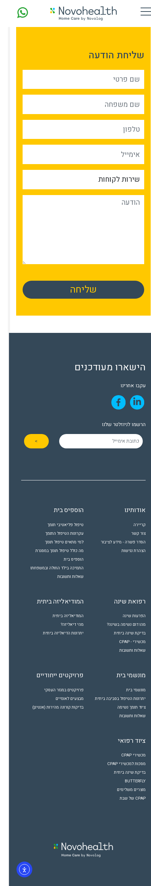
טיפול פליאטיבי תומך (57, 525)
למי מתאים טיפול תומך (56, 542)
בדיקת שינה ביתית (122, 633)
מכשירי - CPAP (124, 642)
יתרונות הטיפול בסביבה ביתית (112, 699)
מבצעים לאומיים (62, 699)
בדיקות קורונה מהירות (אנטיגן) (50, 707)
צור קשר (130, 533)
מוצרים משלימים (123, 790)
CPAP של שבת (125, 798)
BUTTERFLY (127, 781)
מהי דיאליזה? (64, 624)
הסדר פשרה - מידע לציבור (115, 542)
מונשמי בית (128, 690)
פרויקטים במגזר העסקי (56, 690)
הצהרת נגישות (126, 551)
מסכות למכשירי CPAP (118, 764)
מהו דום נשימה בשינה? (118, 624)
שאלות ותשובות (62, 577)
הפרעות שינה (126, 616)
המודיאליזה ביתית (60, 616)
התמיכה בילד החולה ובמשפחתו (49, 568)
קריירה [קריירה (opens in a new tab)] (132, 525)
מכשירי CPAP (125, 755)
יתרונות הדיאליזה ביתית (55, 633)
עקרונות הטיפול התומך (56, 533)
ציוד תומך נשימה (123, 707)
